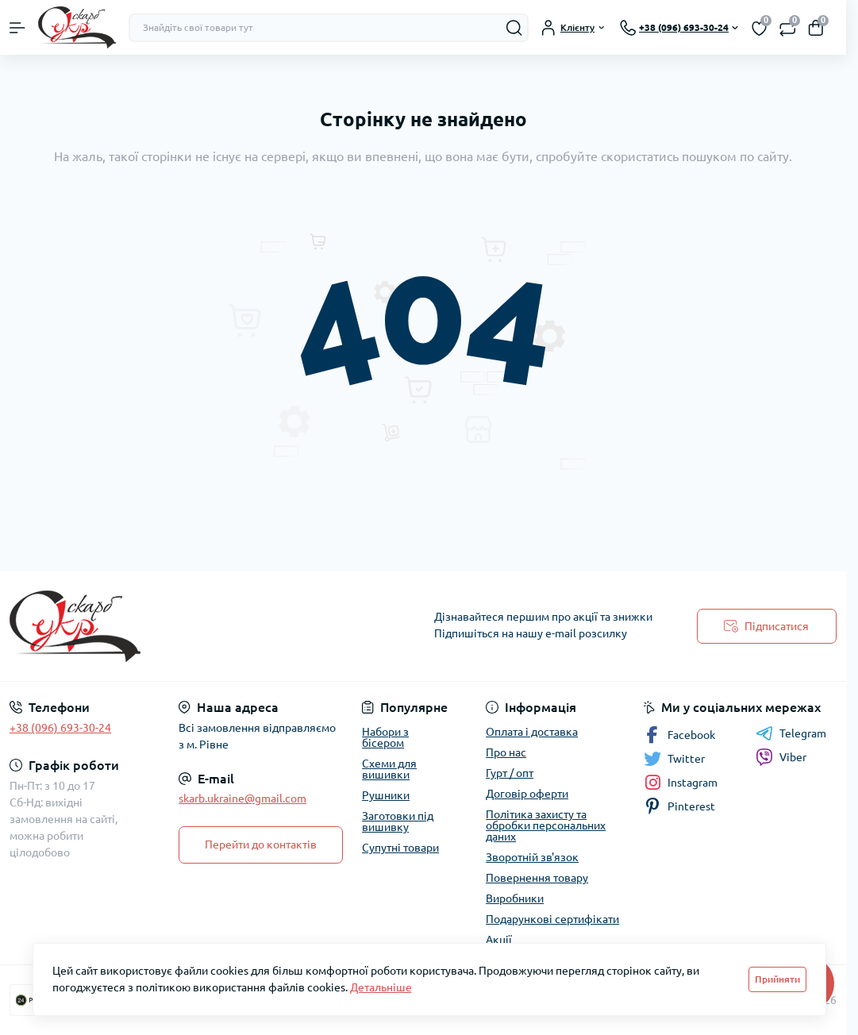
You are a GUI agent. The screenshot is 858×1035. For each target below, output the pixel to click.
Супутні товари (400, 847)
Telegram (791, 733)
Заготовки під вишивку (397, 821)
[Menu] (17, 27)
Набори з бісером (385, 737)
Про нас (506, 752)
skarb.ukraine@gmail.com (242, 798)
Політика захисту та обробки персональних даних (546, 825)
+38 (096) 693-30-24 (60, 727)
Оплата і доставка (532, 731)
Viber (781, 757)
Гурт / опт (509, 773)
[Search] (514, 28)
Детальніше (381, 987)
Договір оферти (527, 793)
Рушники (386, 795)
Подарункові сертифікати (552, 919)
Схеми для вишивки (389, 769)
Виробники (515, 898)
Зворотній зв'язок (532, 857)
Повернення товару (537, 877)
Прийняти (777, 979)
